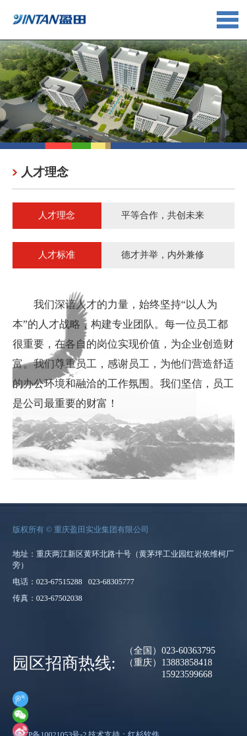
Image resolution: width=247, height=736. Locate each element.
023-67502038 (59, 598)
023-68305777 (111, 581)
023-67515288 (59, 581)
